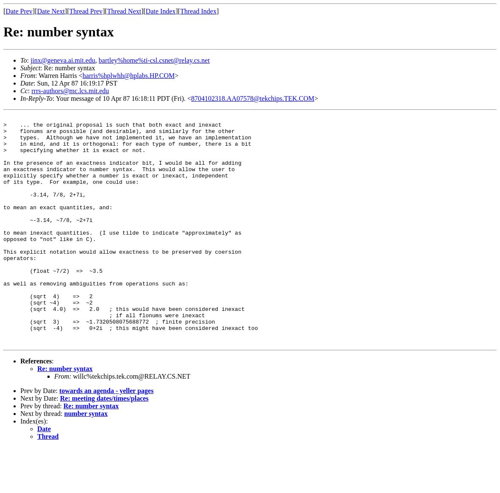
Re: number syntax (64, 414)
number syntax (86, 459)
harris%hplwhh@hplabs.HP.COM (129, 75)
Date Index (161, 11)
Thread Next (124, 11)
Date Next (51, 11)
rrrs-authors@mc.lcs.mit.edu (70, 90)
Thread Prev (86, 11)
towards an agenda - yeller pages (106, 436)
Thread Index (198, 11)
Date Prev (19, 11)
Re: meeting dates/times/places (104, 444)
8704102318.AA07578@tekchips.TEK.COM (252, 98)
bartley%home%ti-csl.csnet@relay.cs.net (154, 60)
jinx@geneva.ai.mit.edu (63, 60)
